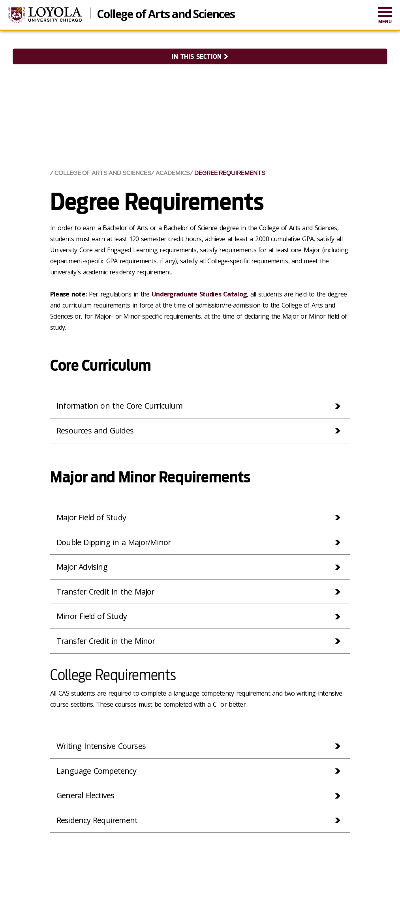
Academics (173, 172)
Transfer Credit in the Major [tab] (106, 591)
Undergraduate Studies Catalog (199, 293)
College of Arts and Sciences (166, 13)
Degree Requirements (229, 172)
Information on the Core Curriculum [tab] (120, 405)
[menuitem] (385, 16)
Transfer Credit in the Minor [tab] (106, 641)
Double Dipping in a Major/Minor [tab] (114, 541)
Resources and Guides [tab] (95, 429)
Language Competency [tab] (96, 771)
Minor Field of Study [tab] (91, 616)
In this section (200, 56)
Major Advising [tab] (82, 566)
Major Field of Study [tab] (91, 516)
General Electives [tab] (85, 796)
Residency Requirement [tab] (97, 821)
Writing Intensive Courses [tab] (101, 746)
